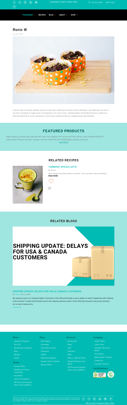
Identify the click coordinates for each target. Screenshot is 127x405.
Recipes (42, 15)
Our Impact (98, 354)
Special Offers (46, 365)
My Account (97, 2)
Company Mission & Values (102, 349)
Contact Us (98, 361)
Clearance (45, 351)
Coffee (43, 355)
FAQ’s (70, 355)
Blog (51, 15)
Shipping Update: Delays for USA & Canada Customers (47, 291)
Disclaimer (18, 376)
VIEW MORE (63, 142)
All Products (46, 341)
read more (17, 307)
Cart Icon (109, 2)
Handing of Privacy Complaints (21, 371)
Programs (28, 15)
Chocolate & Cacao (48, 348)
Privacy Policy (19, 366)
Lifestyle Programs (21, 341)
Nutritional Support (48, 358)
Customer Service (101, 364)
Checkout (71, 351)
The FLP (17, 344)
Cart (69, 348)
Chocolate (45, 344)
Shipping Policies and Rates (76, 362)
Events (16, 358)
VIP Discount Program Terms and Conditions (23, 383)
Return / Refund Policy (77, 358)
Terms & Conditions (22, 379)
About (62, 15)
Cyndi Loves (99, 344)
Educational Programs (23, 348)
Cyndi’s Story (99, 341)
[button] (51, 181)
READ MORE (53, 176)
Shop (73, 15)
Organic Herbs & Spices (50, 361)
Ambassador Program (103, 357)
